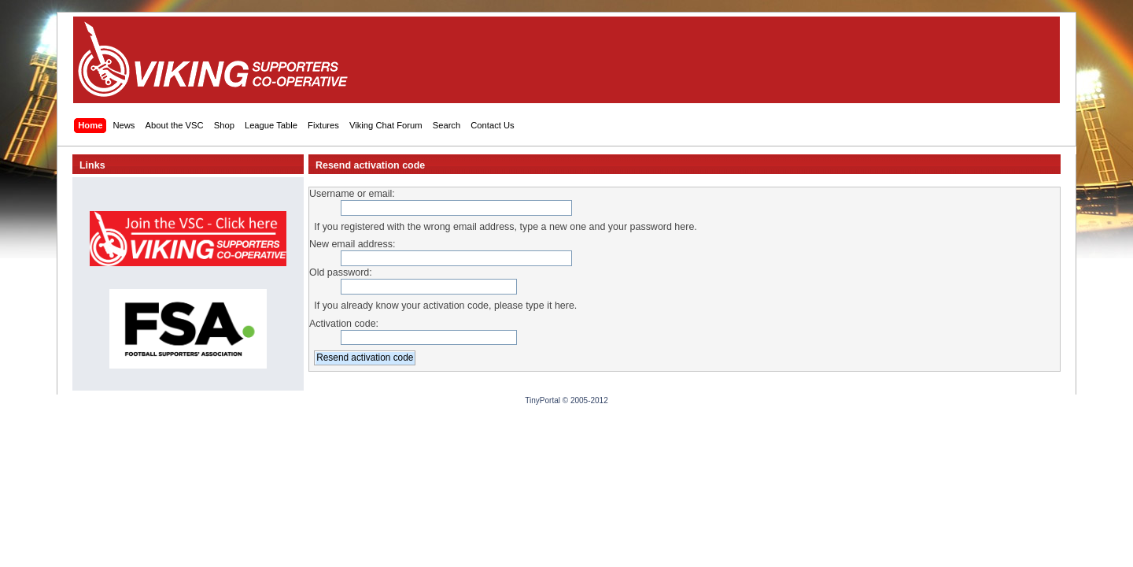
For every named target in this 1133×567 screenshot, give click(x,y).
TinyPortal (542, 400)
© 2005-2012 (585, 400)
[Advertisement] (765, 59)
